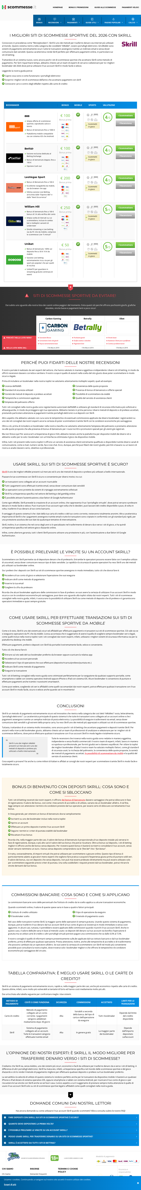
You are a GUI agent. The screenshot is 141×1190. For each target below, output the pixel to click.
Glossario (34, 1172)
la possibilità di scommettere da (104, 749)
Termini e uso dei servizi (68, 1175)
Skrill (4, 467)
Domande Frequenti (38, 1169)
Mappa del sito (8, 1172)
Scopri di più (10, 1184)
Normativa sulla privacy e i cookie (72, 1172)
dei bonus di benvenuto (73, 795)
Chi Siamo (6, 1169)
